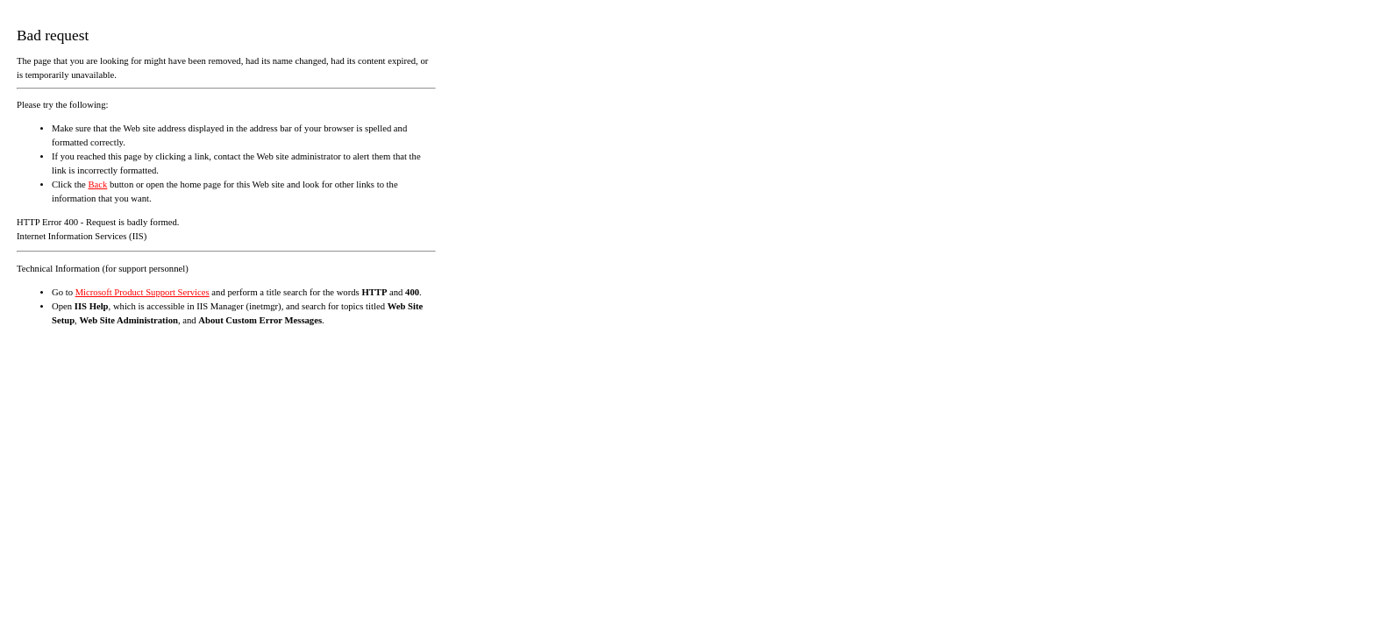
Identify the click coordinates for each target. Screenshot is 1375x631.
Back (97, 184)
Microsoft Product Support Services (142, 292)
